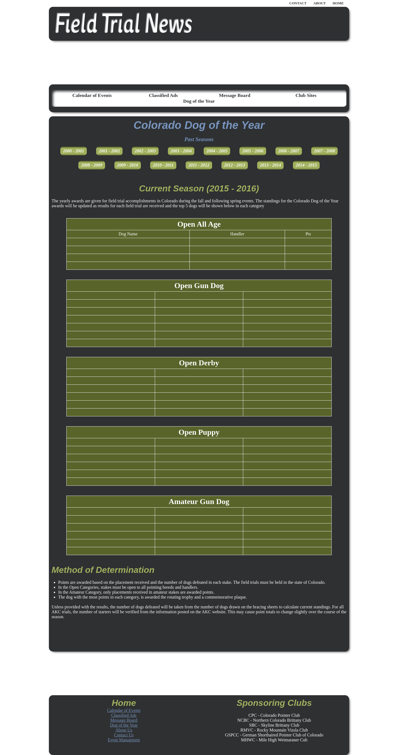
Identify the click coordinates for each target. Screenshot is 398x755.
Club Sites (305, 95)
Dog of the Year (199, 101)
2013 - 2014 (270, 165)
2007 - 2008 (324, 151)
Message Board (234, 95)
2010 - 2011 (163, 165)
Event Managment (124, 740)
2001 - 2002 (109, 151)
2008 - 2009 (91, 165)
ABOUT (319, 3)
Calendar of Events (92, 95)
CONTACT (298, 3)
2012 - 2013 (234, 165)
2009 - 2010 (127, 165)
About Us (123, 730)
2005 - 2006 (252, 151)
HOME (338, 3)
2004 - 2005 (216, 151)
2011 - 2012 (198, 165)
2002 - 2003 (145, 151)
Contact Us (124, 735)
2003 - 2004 (181, 151)
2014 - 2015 (306, 165)
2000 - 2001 (73, 151)
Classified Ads (163, 95)
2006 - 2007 (288, 151)
